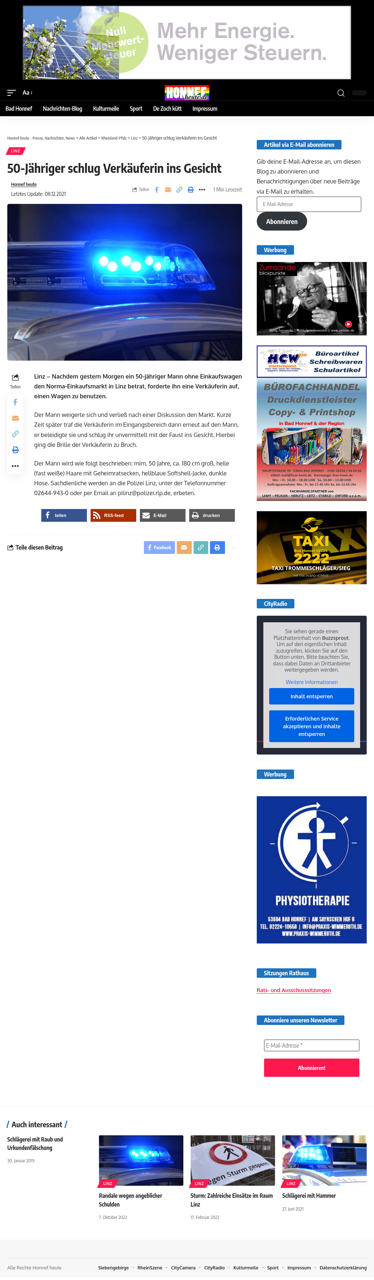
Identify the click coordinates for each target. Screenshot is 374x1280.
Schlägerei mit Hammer (310, 1198)
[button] (13, 93)
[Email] (168, 191)
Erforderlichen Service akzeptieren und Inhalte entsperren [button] (312, 729)
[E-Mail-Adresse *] (311, 1048)
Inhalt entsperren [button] (312, 699)
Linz (16, 151)
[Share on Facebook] (157, 191)
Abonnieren (282, 224)
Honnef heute (26, 186)
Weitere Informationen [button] (311, 684)
